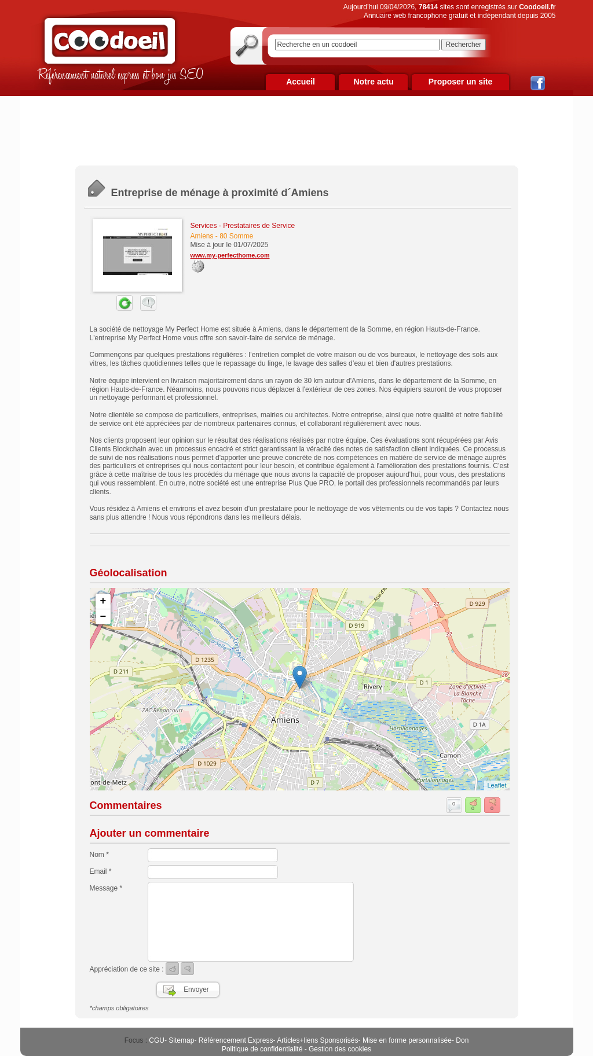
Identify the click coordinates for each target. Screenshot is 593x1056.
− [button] (103, 617)
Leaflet (496, 785)
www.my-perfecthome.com (230, 255)
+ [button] (103, 601)
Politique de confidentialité (262, 1049)
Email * (101, 871)
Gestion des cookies (340, 1049)
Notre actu (373, 81)
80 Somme (236, 236)
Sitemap (181, 1040)
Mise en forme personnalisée (407, 1040)
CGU (156, 1040)
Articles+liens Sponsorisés (317, 1040)
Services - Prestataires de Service (243, 226)
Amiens (202, 236)
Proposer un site (460, 81)
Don (462, 1040)
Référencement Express (236, 1040)
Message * (106, 888)
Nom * (99, 855)
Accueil (300, 81)
